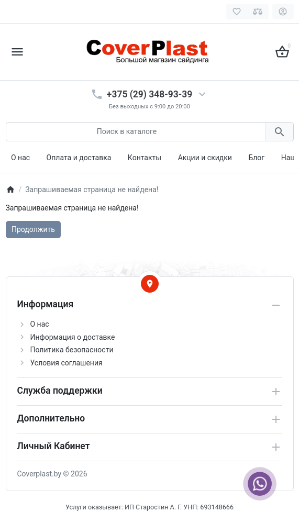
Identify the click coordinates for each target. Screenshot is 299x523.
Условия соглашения (66, 363)
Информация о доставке (72, 337)
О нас (20, 157)
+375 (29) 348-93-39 (149, 94)
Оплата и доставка (79, 157)
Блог (256, 157)
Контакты (144, 157)
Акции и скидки (205, 157)
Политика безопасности (72, 350)
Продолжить (33, 229)
